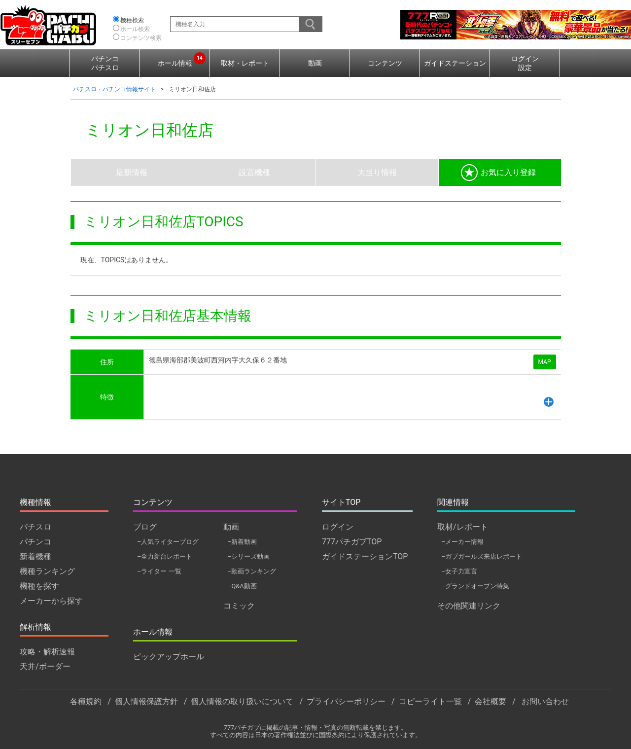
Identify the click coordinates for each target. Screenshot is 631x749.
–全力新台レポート (164, 556)
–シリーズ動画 (248, 556)
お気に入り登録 (498, 172)
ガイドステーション (455, 63)
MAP (544, 361)
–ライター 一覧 (159, 571)
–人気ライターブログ (168, 541)
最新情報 (131, 172)
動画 (315, 63)
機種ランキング (47, 571)
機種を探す (39, 586)
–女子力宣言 (459, 571)
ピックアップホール (168, 656)
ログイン (337, 527)
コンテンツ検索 (141, 38)
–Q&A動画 (242, 586)
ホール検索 (135, 29)
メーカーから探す (51, 601)
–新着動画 (242, 541)
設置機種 (254, 172)
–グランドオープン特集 (475, 586)
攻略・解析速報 (47, 651)
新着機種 (35, 556)
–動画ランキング (251, 571)
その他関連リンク (468, 605)
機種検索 (132, 20)
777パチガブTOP (352, 541)
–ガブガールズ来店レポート (481, 556)
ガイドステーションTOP (365, 556)
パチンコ (35, 541)
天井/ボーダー (45, 666)
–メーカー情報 (462, 541)
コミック (239, 605)
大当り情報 (377, 172)
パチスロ (35, 527)
